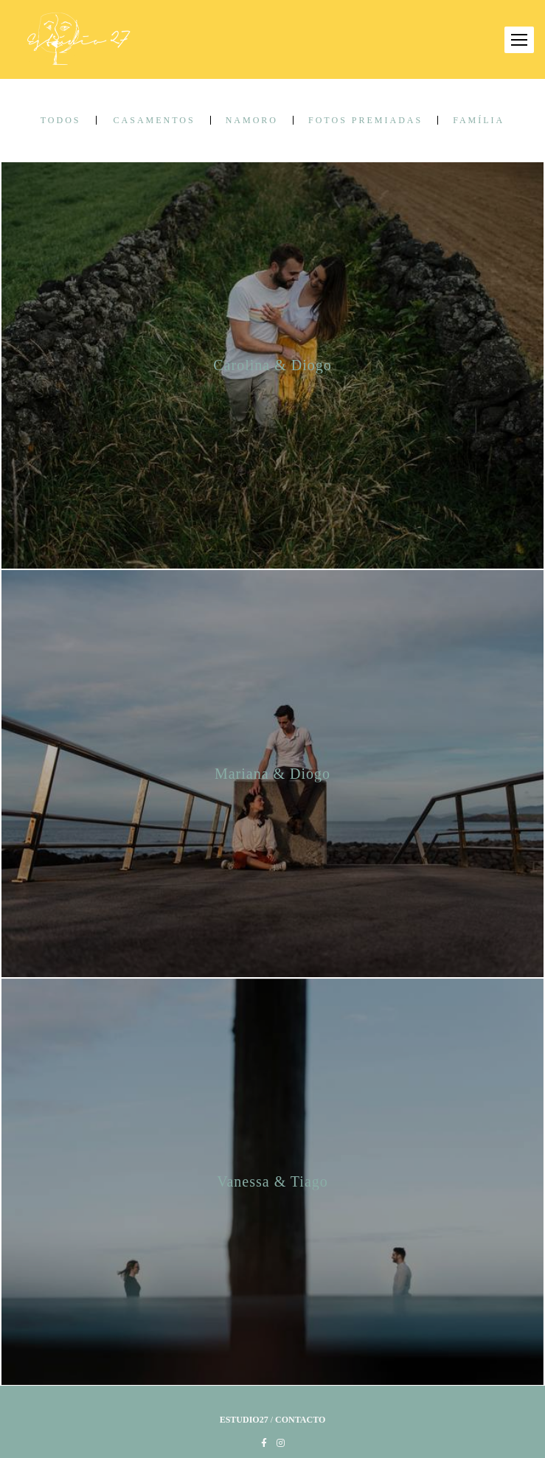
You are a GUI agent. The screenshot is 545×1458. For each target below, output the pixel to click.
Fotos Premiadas (365, 120)
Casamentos (154, 120)
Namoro (252, 120)
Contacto (300, 1419)
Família (478, 120)
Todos (61, 120)
